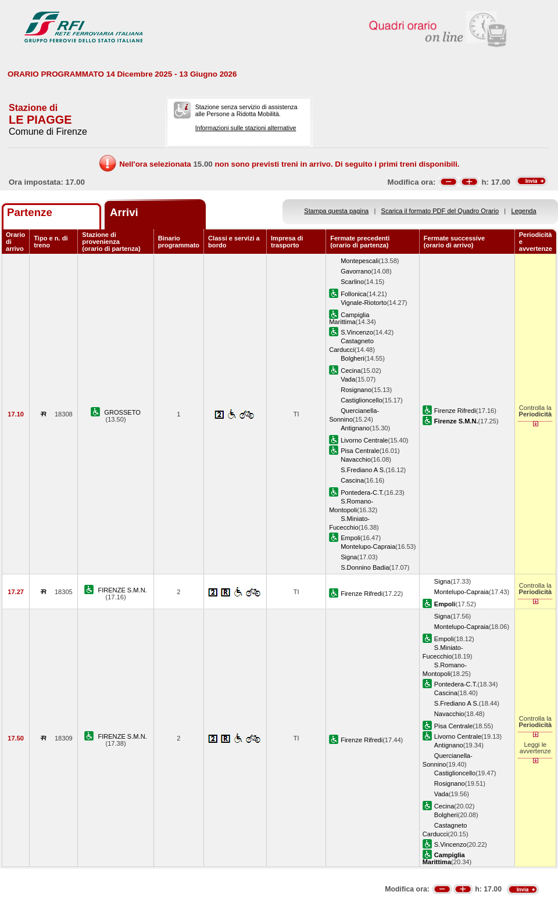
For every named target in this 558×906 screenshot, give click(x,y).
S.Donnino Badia (365, 567)
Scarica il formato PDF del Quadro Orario (440, 210)
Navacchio (356, 459)
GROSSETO (122, 412)
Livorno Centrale (364, 440)
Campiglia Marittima (349, 318)
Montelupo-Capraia (368, 546)
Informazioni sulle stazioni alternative (245, 127)
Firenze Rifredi (455, 410)
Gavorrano (356, 271)
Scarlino (352, 281)
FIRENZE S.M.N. (122, 590)
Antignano (355, 428)
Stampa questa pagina (336, 210)
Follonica (353, 293)
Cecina (350, 370)
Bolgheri (352, 358)
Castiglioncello (361, 400)
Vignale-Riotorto (364, 302)
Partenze (29, 212)
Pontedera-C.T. (362, 492)
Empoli (350, 537)
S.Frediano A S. (363, 469)
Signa (349, 556)
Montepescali (359, 260)
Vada (348, 379)
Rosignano (356, 389)
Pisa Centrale (360, 450)
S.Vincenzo (357, 332)
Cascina (352, 480)
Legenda (524, 210)
